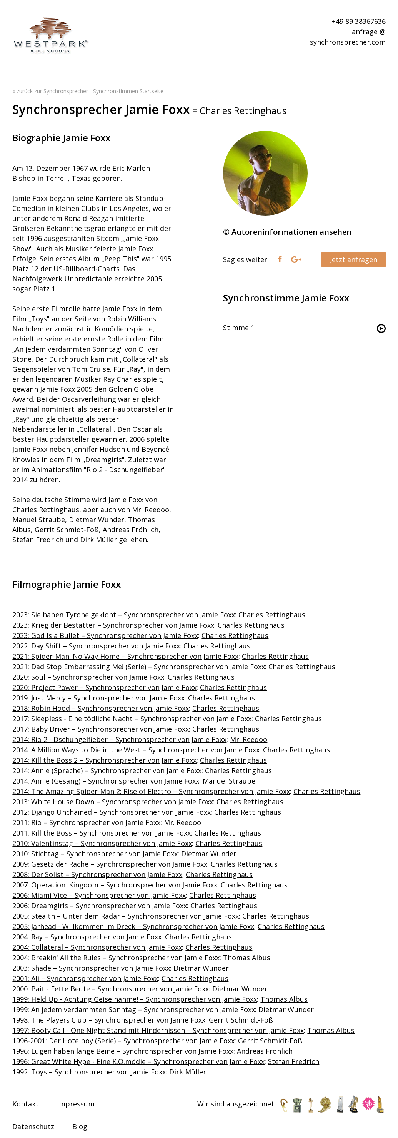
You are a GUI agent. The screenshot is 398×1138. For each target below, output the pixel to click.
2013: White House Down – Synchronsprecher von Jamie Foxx (112, 801)
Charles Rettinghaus (271, 614)
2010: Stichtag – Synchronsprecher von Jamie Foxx (95, 853)
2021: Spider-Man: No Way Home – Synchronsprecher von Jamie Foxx (125, 656)
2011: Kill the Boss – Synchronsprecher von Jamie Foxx (101, 832)
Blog (79, 1126)
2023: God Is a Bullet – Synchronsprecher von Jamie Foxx (105, 635)
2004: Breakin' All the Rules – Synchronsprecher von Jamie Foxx (116, 957)
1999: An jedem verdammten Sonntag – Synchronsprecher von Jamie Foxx (133, 1009)
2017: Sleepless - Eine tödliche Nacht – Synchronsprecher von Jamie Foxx (131, 718)
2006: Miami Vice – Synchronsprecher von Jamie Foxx (99, 895)
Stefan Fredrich (293, 1061)
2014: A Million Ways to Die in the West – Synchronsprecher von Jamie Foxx (136, 749)
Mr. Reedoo (248, 739)
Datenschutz (33, 1126)
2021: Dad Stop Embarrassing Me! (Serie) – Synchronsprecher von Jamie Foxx (138, 666)
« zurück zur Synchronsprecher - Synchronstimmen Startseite (87, 91)
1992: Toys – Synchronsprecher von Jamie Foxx (89, 1071)
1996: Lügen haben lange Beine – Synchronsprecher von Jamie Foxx (122, 1051)
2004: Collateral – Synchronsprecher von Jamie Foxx (97, 947)
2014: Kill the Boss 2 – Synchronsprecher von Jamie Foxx (104, 760)
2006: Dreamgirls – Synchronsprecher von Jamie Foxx (99, 905)
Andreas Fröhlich (265, 1051)
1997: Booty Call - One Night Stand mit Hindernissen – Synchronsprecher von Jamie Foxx (158, 1030)
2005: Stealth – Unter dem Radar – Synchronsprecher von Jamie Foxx (125, 916)
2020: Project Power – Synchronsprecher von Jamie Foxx (104, 687)
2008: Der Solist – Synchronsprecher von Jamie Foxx (97, 874)
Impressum (76, 1103)
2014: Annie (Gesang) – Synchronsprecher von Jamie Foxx (105, 780)
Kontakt (25, 1103)
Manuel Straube (229, 780)
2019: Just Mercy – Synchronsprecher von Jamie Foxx (98, 697)
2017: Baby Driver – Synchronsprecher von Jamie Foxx (100, 729)
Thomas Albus (246, 957)
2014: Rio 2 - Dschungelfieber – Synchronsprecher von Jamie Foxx (119, 739)
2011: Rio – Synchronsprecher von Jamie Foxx (86, 822)
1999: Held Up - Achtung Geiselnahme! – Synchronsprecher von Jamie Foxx (134, 999)
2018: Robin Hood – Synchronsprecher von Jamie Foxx (100, 708)
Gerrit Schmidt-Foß (241, 1019)
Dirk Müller (187, 1071)
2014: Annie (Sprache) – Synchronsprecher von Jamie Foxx (106, 770)
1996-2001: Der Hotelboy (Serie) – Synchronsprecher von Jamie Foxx (123, 1040)
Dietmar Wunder (208, 853)
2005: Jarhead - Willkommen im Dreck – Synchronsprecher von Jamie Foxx (133, 926)
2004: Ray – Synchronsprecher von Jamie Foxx (87, 936)
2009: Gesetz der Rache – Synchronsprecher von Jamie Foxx (109, 864)
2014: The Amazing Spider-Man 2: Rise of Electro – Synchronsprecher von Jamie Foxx (151, 791)
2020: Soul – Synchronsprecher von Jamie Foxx (88, 677)
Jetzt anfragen (353, 259)
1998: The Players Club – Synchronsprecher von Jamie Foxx (108, 1019)
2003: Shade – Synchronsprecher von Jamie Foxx (91, 968)
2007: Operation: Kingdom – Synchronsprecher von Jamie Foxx (114, 884)
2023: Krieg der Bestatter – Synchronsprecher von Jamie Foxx (113, 625)
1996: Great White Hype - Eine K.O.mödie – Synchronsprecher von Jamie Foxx (138, 1061)
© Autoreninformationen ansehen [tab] (287, 232)
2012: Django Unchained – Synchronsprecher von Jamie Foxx (111, 812)
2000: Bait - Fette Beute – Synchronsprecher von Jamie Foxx (110, 988)
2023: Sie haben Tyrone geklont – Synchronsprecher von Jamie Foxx (123, 614)
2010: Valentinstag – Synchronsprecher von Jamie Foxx (102, 843)
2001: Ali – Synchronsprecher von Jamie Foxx (85, 978)
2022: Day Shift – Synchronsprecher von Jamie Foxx (96, 645)
